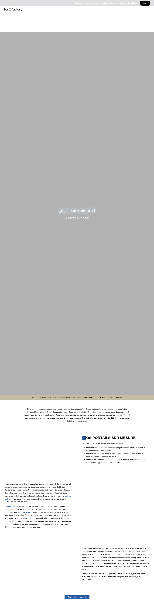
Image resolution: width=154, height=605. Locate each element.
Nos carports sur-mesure (112, 398)
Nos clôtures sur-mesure (88, 398)
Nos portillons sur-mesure (65, 398)
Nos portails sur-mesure (41, 398)
